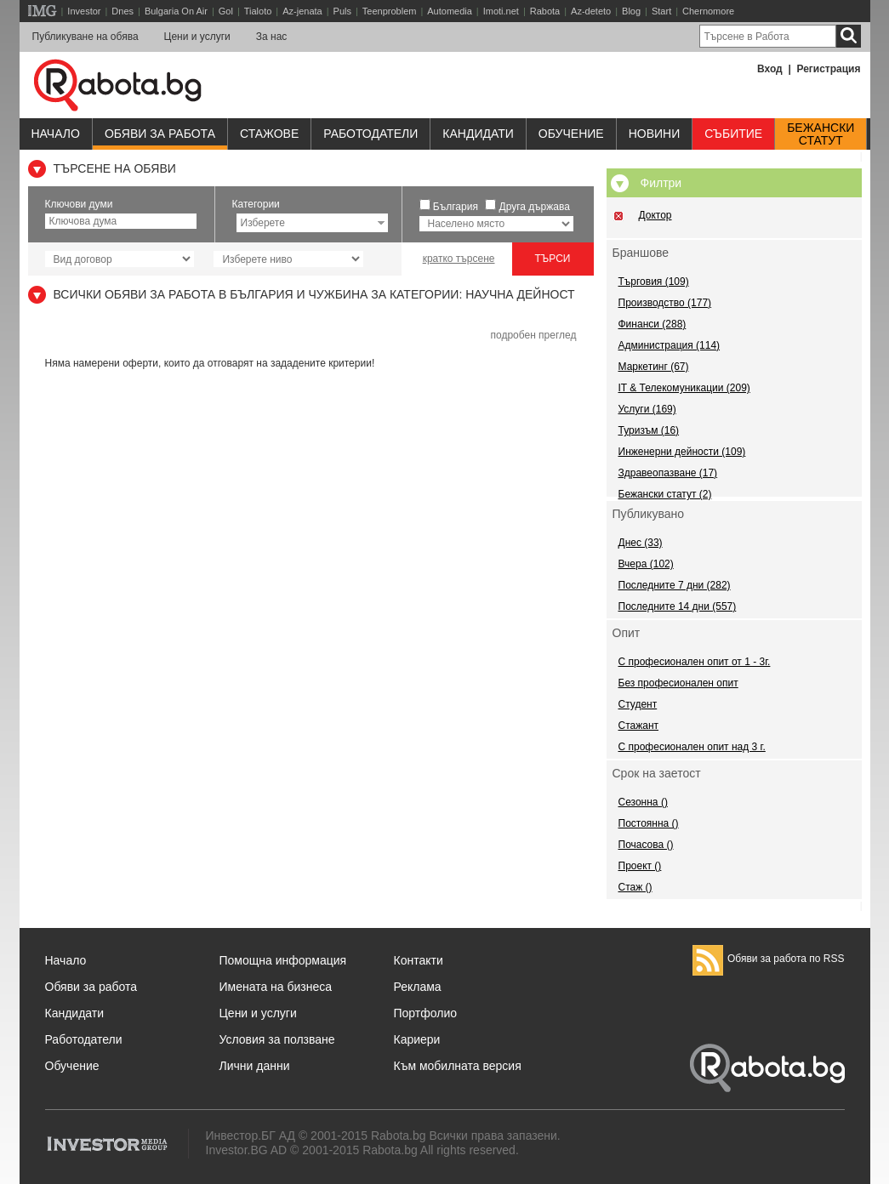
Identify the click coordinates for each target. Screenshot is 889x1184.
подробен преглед (533, 335)
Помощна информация (283, 960)
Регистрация (828, 69)
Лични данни (254, 1066)
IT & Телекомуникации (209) (684, 388)
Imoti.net (501, 11)
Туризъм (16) (649, 430)
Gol (226, 11)
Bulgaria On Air (176, 11)
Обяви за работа (160, 133)
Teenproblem (389, 11)
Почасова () (646, 845)
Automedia (449, 11)
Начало (55, 133)
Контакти (418, 960)
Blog (631, 11)
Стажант (638, 725)
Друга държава (534, 207)
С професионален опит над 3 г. (692, 747)
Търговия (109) (653, 281)
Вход (770, 69)
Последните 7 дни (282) (674, 585)
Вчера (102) (646, 564)
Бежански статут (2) (665, 494)
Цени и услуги (197, 37)
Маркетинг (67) (653, 366)
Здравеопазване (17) (668, 473)
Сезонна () (643, 802)
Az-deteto (591, 11)
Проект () (640, 866)
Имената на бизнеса (276, 986)
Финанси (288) (652, 324)
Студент (638, 704)
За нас (272, 37)
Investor (83, 11)
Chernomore (708, 11)
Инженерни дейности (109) (682, 452)
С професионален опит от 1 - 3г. (694, 662)
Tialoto (258, 11)
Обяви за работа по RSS (768, 958)
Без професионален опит (678, 683)
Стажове (269, 133)
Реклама (418, 986)
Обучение (72, 1066)
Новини (655, 133)
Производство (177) (665, 303)
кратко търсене (459, 259)
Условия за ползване (277, 1039)
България (455, 207)
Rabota (545, 11)
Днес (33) (640, 543)
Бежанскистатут (820, 134)
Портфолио (426, 1013)
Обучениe (571, 133)
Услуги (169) (647, 409)
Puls (342, 11)
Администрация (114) (669, 345)
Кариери (417, 1039)
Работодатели (370, 133)
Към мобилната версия (457, 1066)
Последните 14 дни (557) (677, 606)
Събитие (733, 133)
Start (661, 11)
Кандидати (478, 133)
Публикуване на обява (85, 37)
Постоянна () (648, 823)
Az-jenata (302, 11)
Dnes (122, 11)
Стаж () (635, 887)
